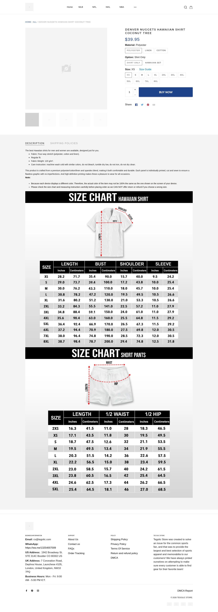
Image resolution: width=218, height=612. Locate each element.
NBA (124, 7)
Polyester (141, 45)
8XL (156, 81)
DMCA (114, 557)
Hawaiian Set (153, 63)
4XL (182, 75)
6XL (138, 81)
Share (128, 104)
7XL (147, 81)
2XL (164, 75)
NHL (110, 7)
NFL (96, 7)
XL (155, 75)
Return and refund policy (124, 553)
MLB (83, 7)
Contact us (74, 544)
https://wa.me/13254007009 (40, 547)
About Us (73, 539)
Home (70, 7)
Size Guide (145, 69)
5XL (129, 81)
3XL (173, 75)
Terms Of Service (120, 548)
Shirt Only (140, 57)
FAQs (71, 548)
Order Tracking (76, 553)
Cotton (161, 50)
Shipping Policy (119, 539)
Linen (148, 50)
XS (133, 69)
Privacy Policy (118, 544)
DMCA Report (185, 590)
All (35, 22)
